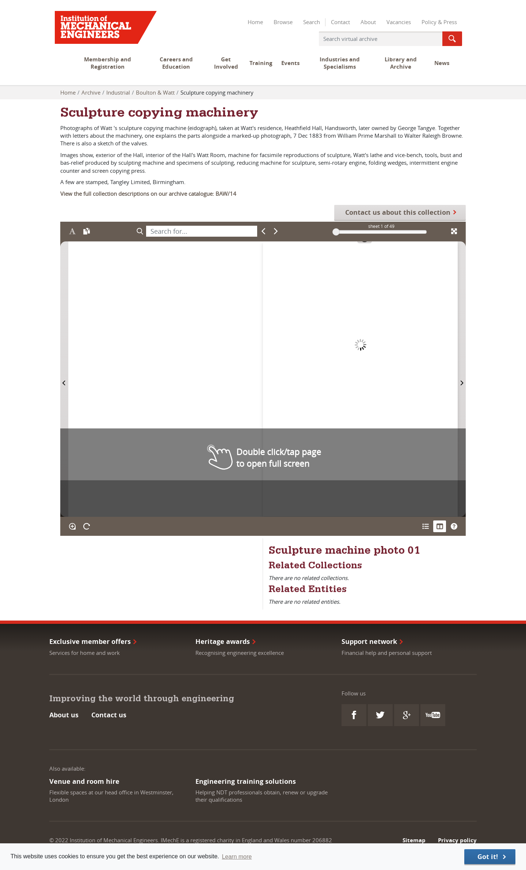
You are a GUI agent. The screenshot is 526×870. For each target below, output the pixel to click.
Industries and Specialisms (340, 63)
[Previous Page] (64, 378)
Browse (283, 22)
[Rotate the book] (86, 526)
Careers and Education (176, 63)
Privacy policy (457, 840)
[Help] (453, 526)
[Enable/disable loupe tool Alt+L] (72, 526)
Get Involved (226, 63)
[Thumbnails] (439, 526)
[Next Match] (276, 231)
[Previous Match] (263, 231)
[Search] (139, 231)
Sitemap (414, 840)
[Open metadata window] (425, 526)
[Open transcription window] (86, 231)
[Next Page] (462, 378)
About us (64, 715)
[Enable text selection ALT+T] (72, 231)
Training (260, 63)
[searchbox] (202, 231)
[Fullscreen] (453, 231)
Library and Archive (401, 63)
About (368, 22)
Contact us (108, 715)
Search (311, 22)
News (441, 63)
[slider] (336, 232)
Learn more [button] (237, 857)
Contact (340, 22)
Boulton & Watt (155, 92)
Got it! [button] (487, 856)
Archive (90, 92)
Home (255, 22)
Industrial (118, 92)
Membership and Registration (107, 63)
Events (290, 63)
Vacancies (398, 22)
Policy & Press (439, 22)
